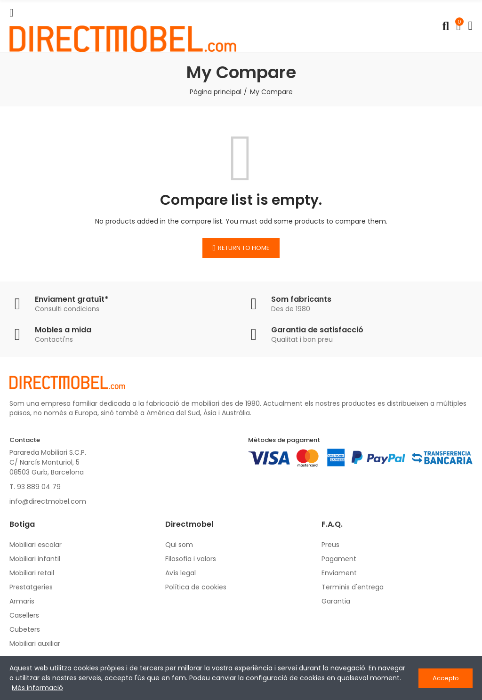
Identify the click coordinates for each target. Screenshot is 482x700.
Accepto (446, 678)
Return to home (244, 247)
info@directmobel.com (47, 501)
